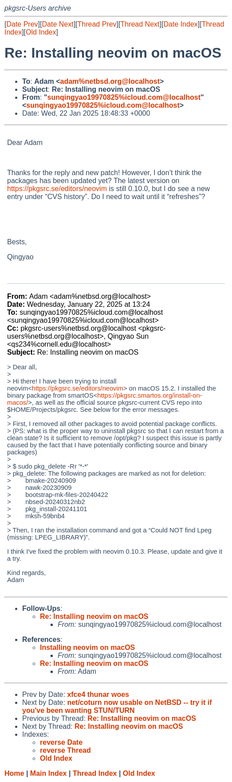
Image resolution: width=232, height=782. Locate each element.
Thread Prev (97, 24)
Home (14, 773)
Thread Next (139, 24)
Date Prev (22, 24)
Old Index (41, 32)
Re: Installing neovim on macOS (94, 616)
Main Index (48, 773)
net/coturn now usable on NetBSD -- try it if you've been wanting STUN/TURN (117, 706)
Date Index (180, 24)
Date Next (57, 24)
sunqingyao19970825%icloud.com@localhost (123, 97)
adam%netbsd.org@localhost (110, 81)
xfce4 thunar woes (98, 694)
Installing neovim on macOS (87, 647)
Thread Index (95, 773)
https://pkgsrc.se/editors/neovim (57, 188)
